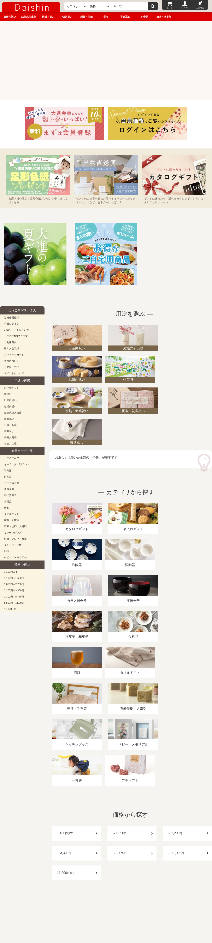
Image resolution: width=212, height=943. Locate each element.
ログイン (185, 8)
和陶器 (8, 470)
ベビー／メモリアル (15, 557)
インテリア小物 (13, 545)
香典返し (125, 16)
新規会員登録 (11, 317)
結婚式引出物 (28, 16)
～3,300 (64, 747)
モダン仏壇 (10, 443)
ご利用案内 (10, 342)
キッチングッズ (13, 532)
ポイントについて (14, 373)
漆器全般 (9, 489)
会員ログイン (11, 323)
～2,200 (175, 727)
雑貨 (6, 551)
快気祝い (67, 16)
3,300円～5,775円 (14, 596)
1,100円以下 (11, 571)
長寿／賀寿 (10, 437)
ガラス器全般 (11, 483)
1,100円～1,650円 (14, 578)
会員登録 (200, 8)
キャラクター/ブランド (17, 464)
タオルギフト (11, 514)
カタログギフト (13, 458)
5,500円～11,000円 (14, 602)
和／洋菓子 (10, 495)
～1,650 (119, 727)
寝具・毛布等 (11, 520)
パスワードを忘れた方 (16, 330)
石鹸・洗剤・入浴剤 (15, 526)
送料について (11, 361)
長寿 (105, 16)
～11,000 (176, 747)
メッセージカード (14, 354)
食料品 (8, 501)
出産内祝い (10, 16)
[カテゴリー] (76, 6)
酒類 (6, 507)
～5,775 (119, 747)
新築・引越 (86, 16)
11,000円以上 (11, 609)
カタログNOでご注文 (16, 336)
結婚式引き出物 (13, 412)
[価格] (99, 6)
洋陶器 (8, 476)
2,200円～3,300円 (14, 590)
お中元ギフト (11, 387)
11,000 (66, 767)
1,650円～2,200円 (14, 584)
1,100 (65, 727)
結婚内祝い (48, 16)
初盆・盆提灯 (163, 16)
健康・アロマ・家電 (15, 538)
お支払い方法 (11, 367)
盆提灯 (8, 394)
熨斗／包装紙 (11, 348)
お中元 (144, 16)
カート (170, 8)
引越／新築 (10, 425)
